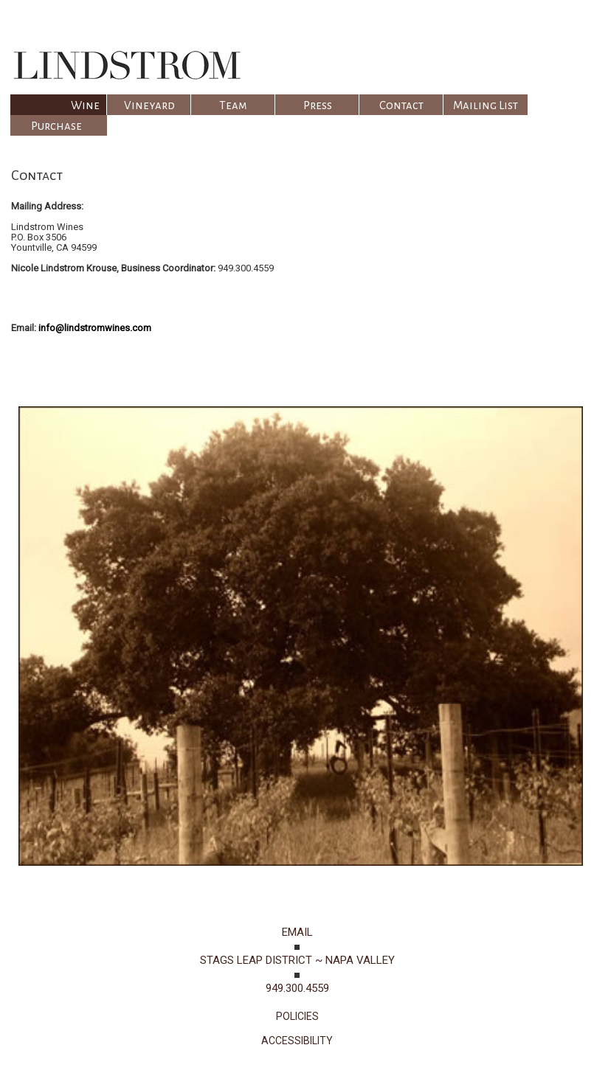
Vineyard (149, 105)
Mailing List (485, 105)
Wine (85, 105)
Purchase (56, 125)
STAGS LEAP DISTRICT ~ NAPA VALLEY (297, 960)
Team (233, 105)
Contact (401, 105)
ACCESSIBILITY (297, 1040)
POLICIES (297, 1016)
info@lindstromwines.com (94, 327)
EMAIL (297, 932)
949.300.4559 (297, 988)
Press (317, 105)
